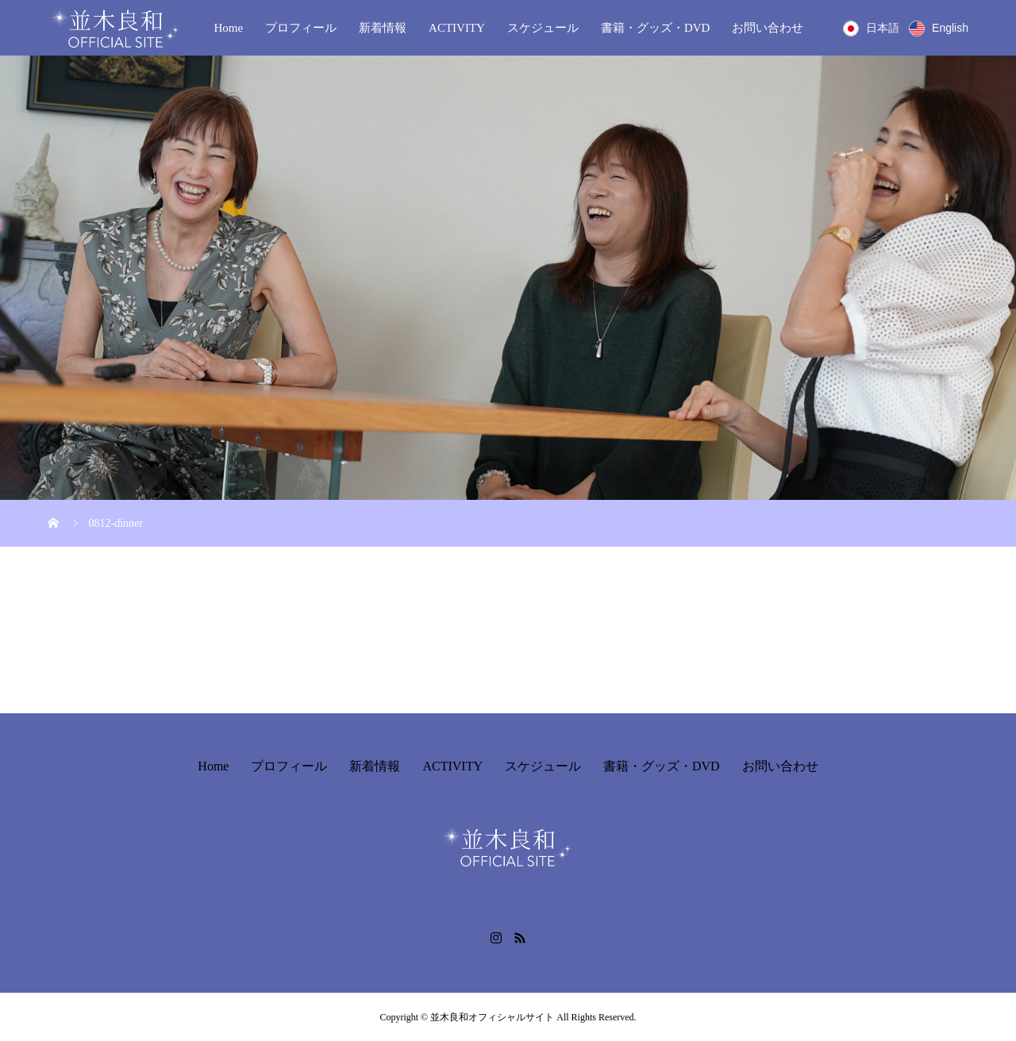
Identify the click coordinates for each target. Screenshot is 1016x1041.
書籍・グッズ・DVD (655, 27)
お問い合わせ (767, 27)
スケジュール (543, 27)
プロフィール (301, 27)
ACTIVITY (457, 27)
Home (228, 27)
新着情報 (382, 27)
